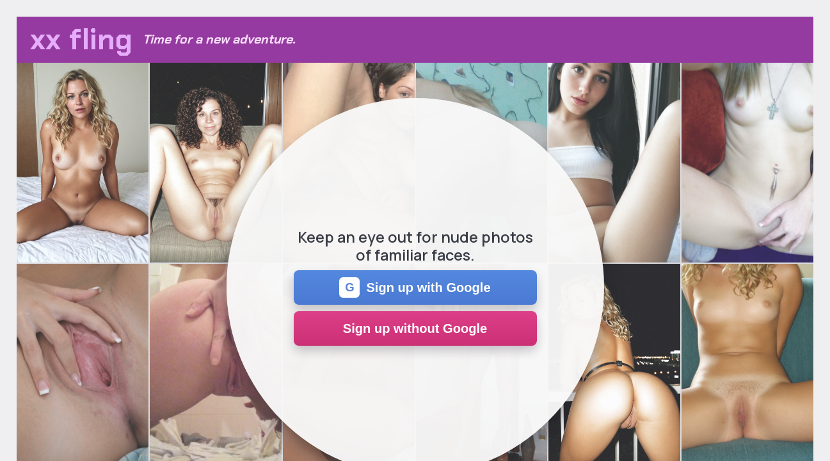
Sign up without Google (415, 328)
